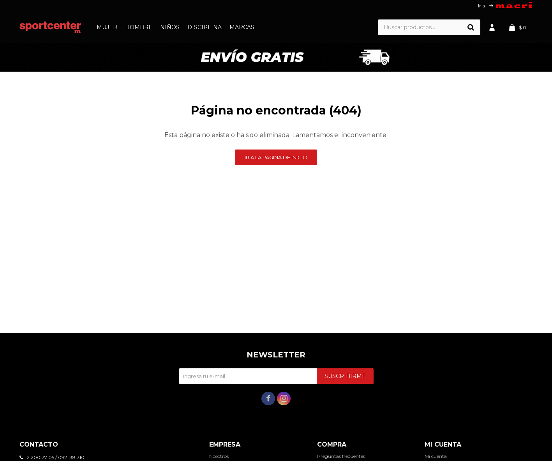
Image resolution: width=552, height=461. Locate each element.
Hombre (138, 27)
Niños (170, 27)
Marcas (241, 27)
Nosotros (219, 456)
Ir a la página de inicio (276, 157)
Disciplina (204, 27)
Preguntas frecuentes (341, 456)
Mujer (107, 27)
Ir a (481, 6)
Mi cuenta (436, 456)
